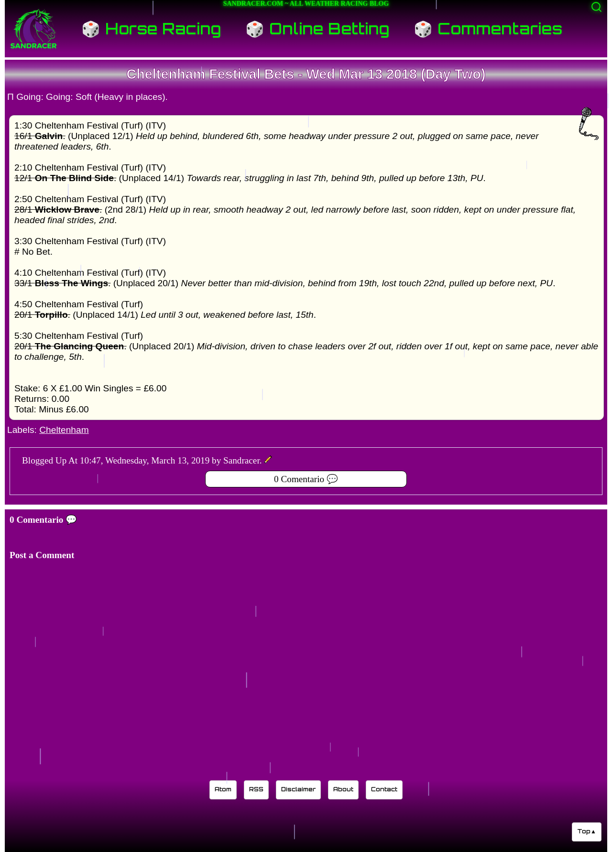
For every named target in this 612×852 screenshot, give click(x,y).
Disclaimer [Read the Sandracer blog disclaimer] (298, 789)
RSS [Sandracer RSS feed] (256, 789)
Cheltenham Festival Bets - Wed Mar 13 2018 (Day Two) (305, 74)
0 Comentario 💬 (306, 479)
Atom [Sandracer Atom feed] (223, 789)
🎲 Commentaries (488, 28)
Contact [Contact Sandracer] (384, 789)
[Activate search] (596, 6)
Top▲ (586, 831)
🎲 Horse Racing (151, 28)
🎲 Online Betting (317, 28)
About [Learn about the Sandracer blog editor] (343, 789)
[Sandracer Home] (33, 28)
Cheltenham (63, 430)
